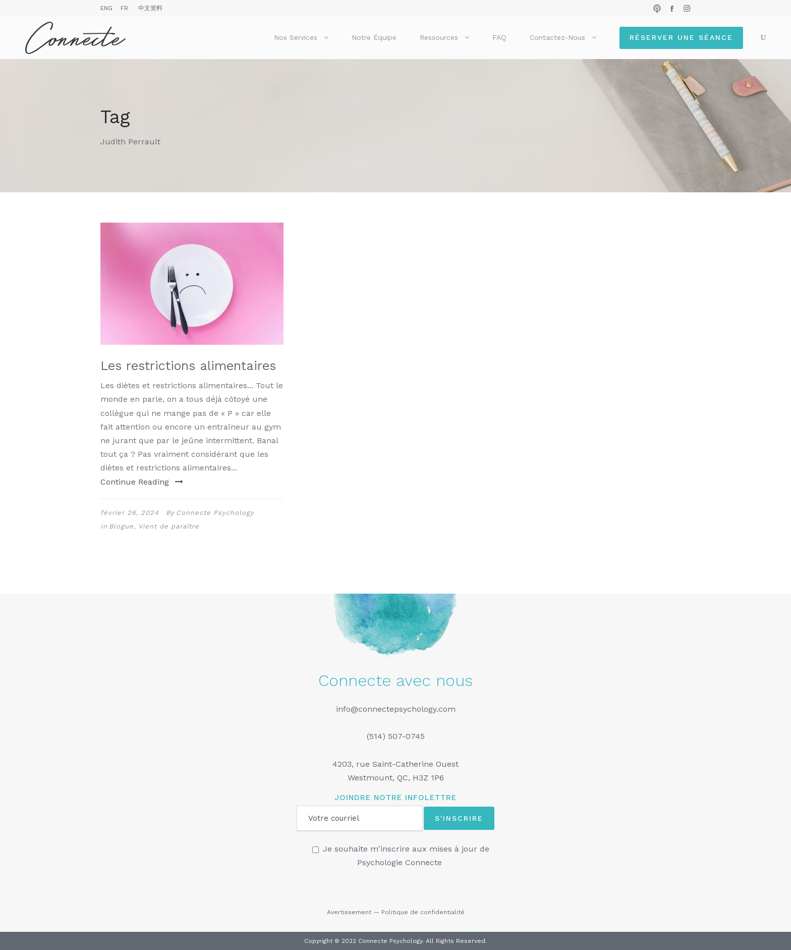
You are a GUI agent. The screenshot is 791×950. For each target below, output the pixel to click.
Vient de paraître (168, 526)
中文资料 (150, 8)
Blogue (121, 526)
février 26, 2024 (129, 512)
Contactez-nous (557, 37)
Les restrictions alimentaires (188, 365)
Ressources (439, 37)
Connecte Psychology (215, 512)
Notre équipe (374, 37)
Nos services (295, 37)
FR (124, 8)
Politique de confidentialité (423, 912)
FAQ (499, 37)
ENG (106, 8)
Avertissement (349, 912)
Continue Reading (141, 482)
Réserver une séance (681, 37)
